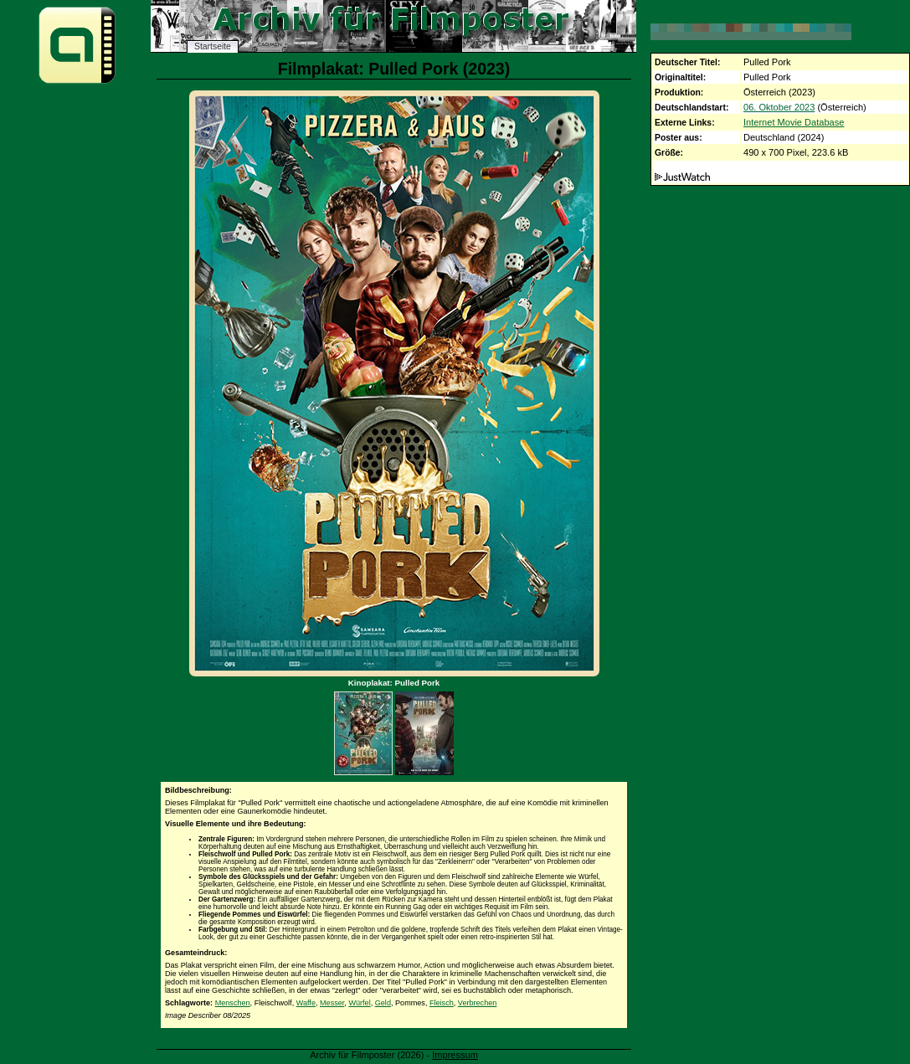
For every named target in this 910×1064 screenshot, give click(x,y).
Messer (332, 1003)
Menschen (232, 1003)
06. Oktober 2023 (779, 107)
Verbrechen (477, 1003)
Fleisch (441, 1003)
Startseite (212, 46)
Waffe (306, 1003)
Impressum (455, 1055)
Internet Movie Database (793, 122)
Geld (383, 1003)
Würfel (359, 1003)
